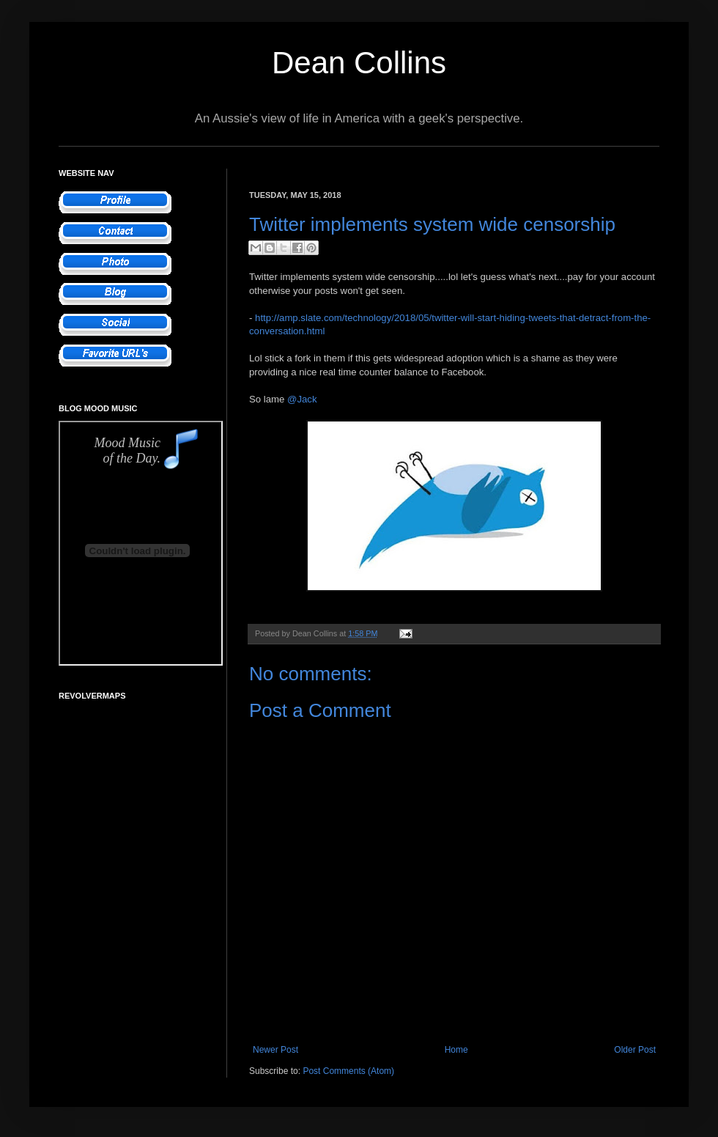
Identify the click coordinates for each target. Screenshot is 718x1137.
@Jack (302, 399)
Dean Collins (359, 62)
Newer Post (275, 1050)
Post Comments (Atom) (348, 1071)
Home (456, 1050)
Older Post (635, 1050)
